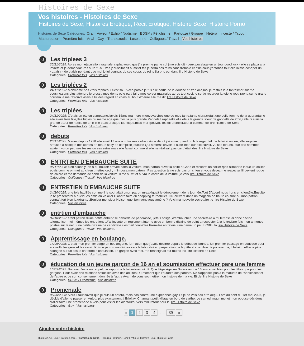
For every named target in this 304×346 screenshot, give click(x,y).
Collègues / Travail (164, 39)
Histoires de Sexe (76, 8)
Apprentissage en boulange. (88, 238)
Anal (90, 39)
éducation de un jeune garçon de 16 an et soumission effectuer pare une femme (158, 264)
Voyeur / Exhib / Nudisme (117, 33)
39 (171, 312)
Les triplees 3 (69, 59)
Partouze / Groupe (188, 33)
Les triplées (66, 110)
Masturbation (49, 39)
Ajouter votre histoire (61, 328)
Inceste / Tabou (232, 33)
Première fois (73, 39)
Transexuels (117, 39)
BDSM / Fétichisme (155, 33)
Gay (100, 39)
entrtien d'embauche (78, 213)
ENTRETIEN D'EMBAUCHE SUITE (96, 187)
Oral (90, 33)
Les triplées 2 (69, 85)
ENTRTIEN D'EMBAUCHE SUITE (94, 161)
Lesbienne (138, 39)
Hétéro (211, 33)
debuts (60, 136)
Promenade (66, 289)
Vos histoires (192, 39)
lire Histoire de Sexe (193, 71)
